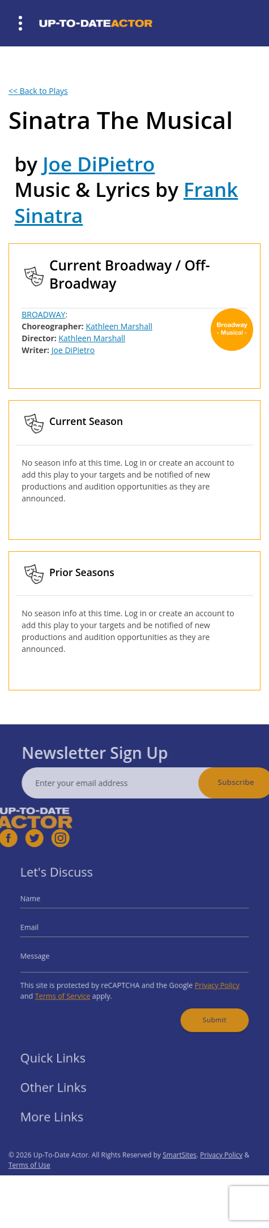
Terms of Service (72, 989)
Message (47, 955)
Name (43, 904)
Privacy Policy (206, 980)
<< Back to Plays (38, 90)
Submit (204, 1011)
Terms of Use (29, 1181)
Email (42, 929)
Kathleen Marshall (119, 326)
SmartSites (180, 1171)
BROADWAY (43, 314)
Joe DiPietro (98, 164)
